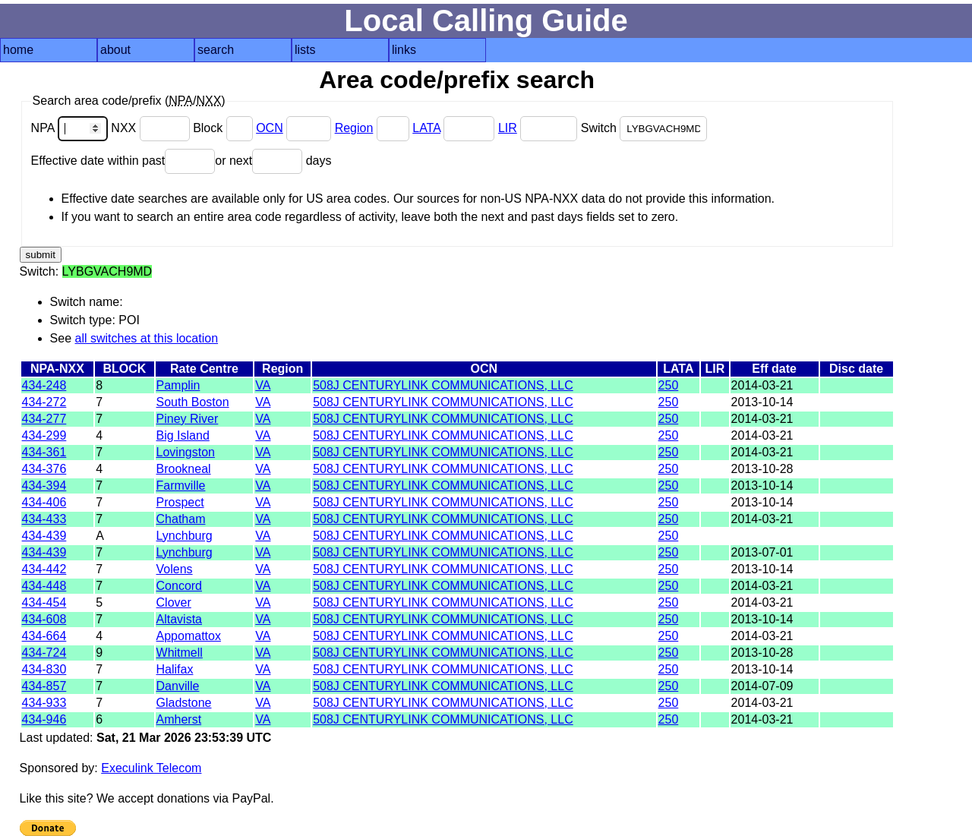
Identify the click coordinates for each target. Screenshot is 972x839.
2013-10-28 (762, 468)
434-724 (44, 652)
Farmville (181, 485)
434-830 (44, 669)
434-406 (44, 502)
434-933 (44, 702)
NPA (71, 127)
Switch (644, 127)
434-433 (44, 519)
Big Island (183, 435)
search (215, 49)
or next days (273, 160)
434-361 (44, 452)
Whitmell (179, 652)
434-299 (44, 435)
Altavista (179, 619)
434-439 (44, 535)
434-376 (44, 468)
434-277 (44, 418)
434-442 (44, 569)
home (18, 49)
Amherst (179, 719)
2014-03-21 (762, 385)
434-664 (44, 635)
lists (305, 49)
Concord (179, 585)
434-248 (44, 385)
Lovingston (185, 452)
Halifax (175, 669)
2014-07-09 (762, 686)
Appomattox (188, 635)
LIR (507, 127)
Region (354, 127)
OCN (269, 127)
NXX (152, 127)
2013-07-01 (762, 552)
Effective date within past (123, 160)
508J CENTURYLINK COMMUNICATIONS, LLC (443, 385)
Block (224, 127)
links (404, 49)
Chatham (181, 519)
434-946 (44, 719)
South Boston (192, 402)
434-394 (44, 485)
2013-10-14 (762, 402)
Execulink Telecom (151, 768)
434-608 (44, 619)
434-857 (44, 686)
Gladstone (184, 702)
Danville (178, 686)
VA (262, 385)
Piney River (187, 418)
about (115, 49)
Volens (174, 569)
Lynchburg (184, 535)
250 (668, 385)
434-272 (44, 402)
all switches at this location (147, 338)
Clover (173, 602)
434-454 (44, 602)
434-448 (44, 585)
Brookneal (183, 468)
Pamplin (178, 385)
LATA (426, 127)
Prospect (180, 502)
